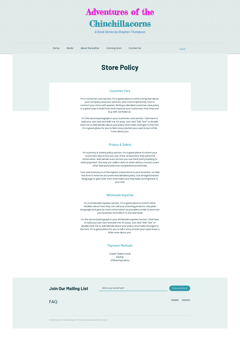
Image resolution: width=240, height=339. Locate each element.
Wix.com (103, 320)
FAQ (53, 302)
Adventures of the (120, 12)
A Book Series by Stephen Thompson (120, 32)
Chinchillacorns (120, 23)
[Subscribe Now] (179, 288)
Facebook (175, 300)
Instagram (186, 300)
